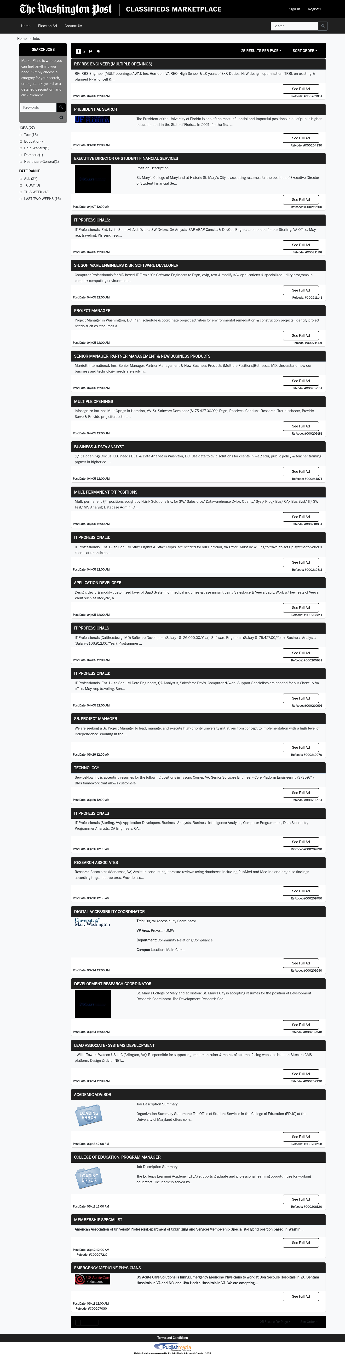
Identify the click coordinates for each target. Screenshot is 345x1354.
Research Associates (96, 862)
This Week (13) (36, 192)
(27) (26, 128)
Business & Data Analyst (99, 446)
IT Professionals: (92, 219)
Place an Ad (47, 25)
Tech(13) (31, 134)
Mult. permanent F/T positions (105, 492)
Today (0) (32, 185)
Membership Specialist (98, 1219)
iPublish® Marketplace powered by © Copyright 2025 (172, 1347)
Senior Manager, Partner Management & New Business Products (142, 356)
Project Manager (92, 310)
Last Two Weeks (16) (42, 198)
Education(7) (34, 141)
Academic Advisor (92, 1094)
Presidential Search (95, 109)
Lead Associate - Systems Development (114, 1045)
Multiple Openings (93, 401)
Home (25, 25)
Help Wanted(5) (36, 148)
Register (314, 9)
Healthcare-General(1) (41, 161)
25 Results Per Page (259, 50)
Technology (86, 767)
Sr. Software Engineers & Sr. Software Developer (126, 265)
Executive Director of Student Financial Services (126, 158)
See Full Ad (301, 89)
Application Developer (97, 582)
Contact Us (73, 25)
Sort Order (303, 50)
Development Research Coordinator (112, 983)
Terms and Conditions (172, 1338)
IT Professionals (91, 627)
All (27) (30, 178)
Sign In (294, 9)
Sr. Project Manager (95, 718)
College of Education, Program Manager (117, 1157)
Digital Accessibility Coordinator (109, 911)
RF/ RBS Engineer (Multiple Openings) (113, 63)
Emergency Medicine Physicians (107, 1267)
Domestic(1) (33, 154)
